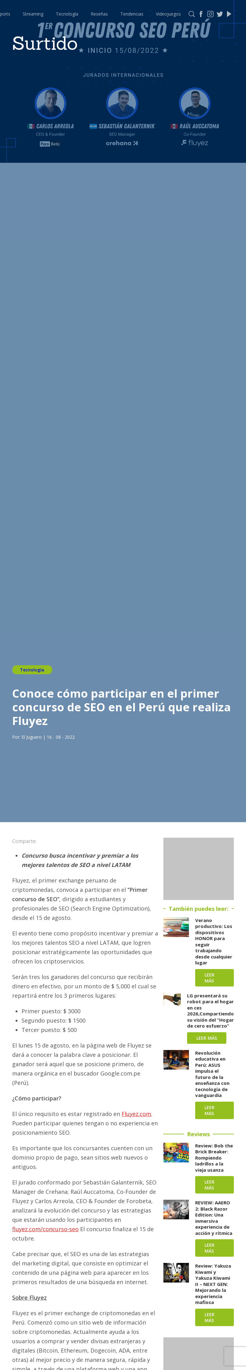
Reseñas (99, 14)
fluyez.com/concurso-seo (45, 1229)
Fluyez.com (136, 1114)
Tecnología (67, 14)
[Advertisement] (198, 869)
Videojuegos (168, 14)
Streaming (33, 14)
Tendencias (131, 14)
